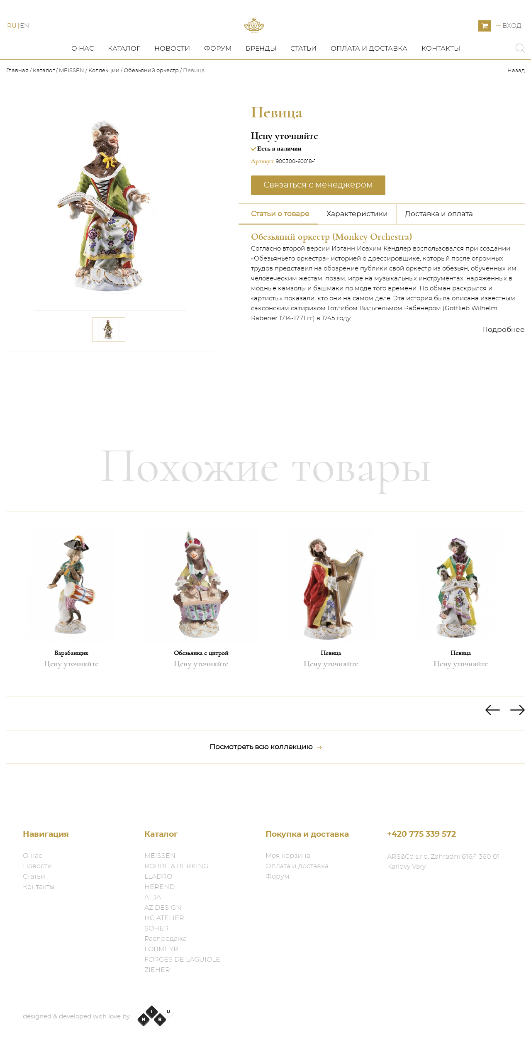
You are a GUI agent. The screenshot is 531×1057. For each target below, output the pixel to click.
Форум (217, 81)
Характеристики (357, 246)
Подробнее (503, 362)
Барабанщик (71, 686)
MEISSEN (71, 104)
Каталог (124, 81)
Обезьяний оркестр (151, 104)
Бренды (261, 81)
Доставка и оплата (439, 246)
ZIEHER (157, 970)
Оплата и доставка (369, 81)
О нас (82, 81)
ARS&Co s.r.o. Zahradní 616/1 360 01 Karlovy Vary (443, 861)
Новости (172, 81)
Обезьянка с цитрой (201, 686)
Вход (511, 42)
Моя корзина (288, 855)
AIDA (152, 897)
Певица (331, 686)
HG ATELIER (164, 918)
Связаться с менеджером (318, 218)
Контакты (440, 81)
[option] (71, 637)
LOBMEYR (161, 949)
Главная (18, 104)
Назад (516, 104)
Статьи (303, 81)
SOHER (156, 928)
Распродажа (165, 938)
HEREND (159, 887)
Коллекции (103, 104)
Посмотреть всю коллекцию (265, 780)
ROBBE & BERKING (176, 866)
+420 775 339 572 (421, 834)
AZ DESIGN (162, 907)
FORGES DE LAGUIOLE (182, 959)
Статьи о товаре (280, 246)
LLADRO (158, 876)
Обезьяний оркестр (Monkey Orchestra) (331, 270)
